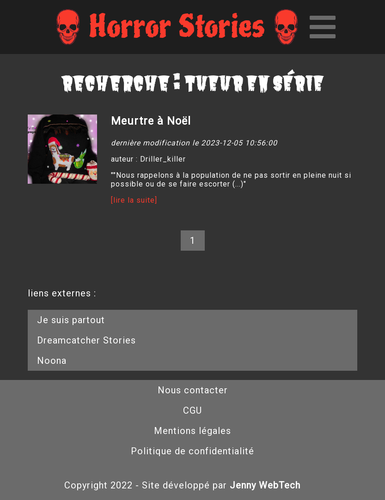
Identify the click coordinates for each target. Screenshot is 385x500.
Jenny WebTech (265, 485)
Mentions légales (192, 430)
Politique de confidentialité (192, 451)
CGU (192, 410)
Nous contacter (193, 390)
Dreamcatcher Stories (86, 340)
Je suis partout (71, 319)
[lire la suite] (134, 200)
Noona (52, 360)
